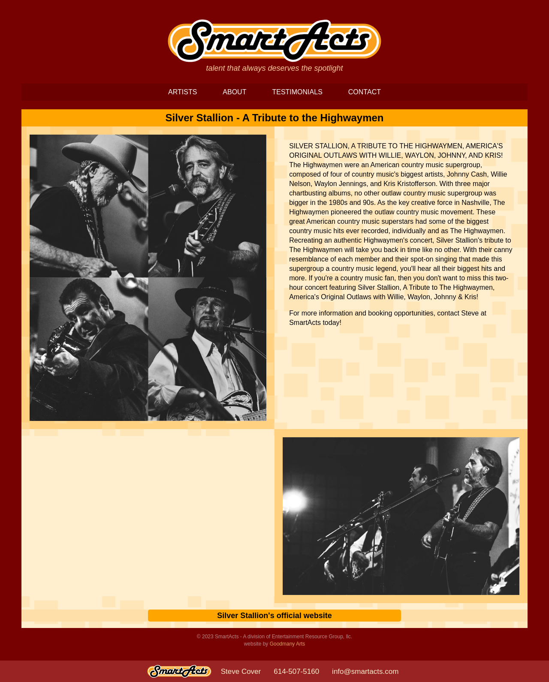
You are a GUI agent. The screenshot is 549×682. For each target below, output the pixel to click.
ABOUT (234, 92)
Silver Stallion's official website (274, 615)
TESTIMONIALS (297, 92)
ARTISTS (182, 92)
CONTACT (364, 92)
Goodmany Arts (287, 644)
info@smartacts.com (365, 671)
